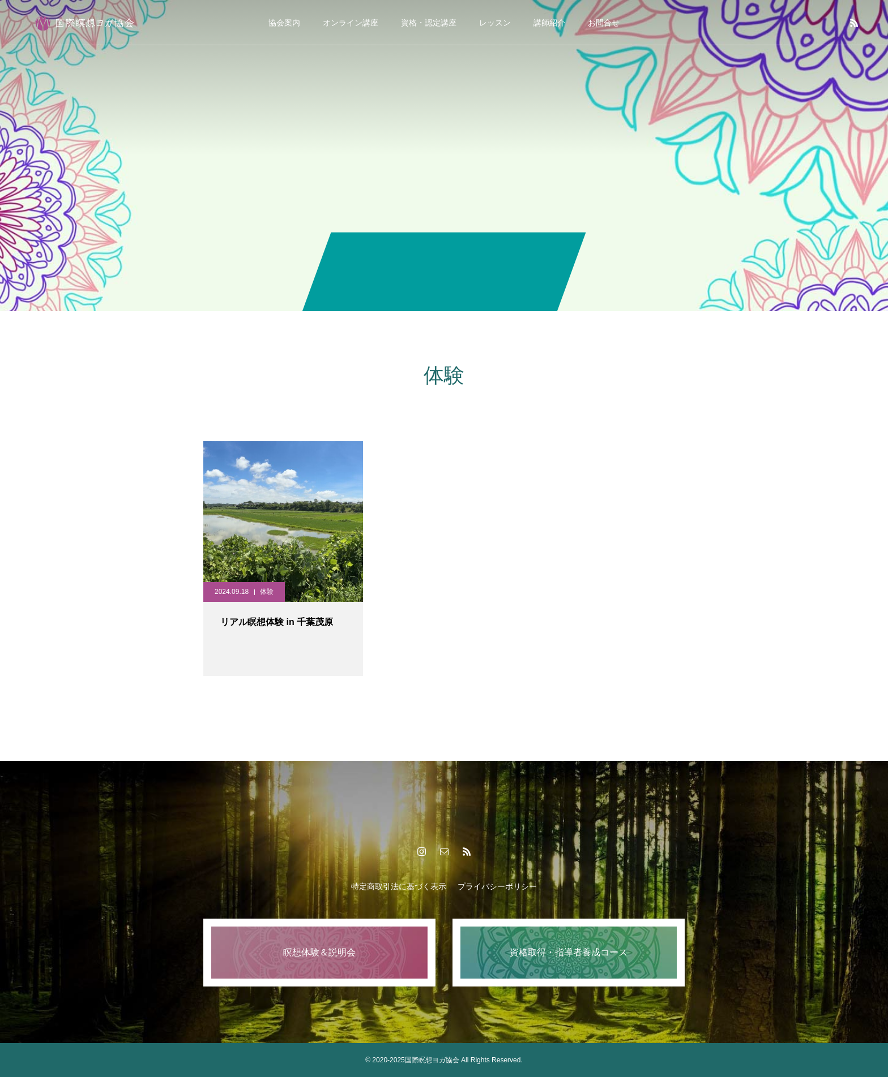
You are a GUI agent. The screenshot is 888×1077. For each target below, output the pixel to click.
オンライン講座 (350, 22)
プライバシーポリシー (497, 886)
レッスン (495, 22)
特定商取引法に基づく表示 (398, 886)
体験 (267, 592)
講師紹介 (549, 22)
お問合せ (604, 22)
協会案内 (284, 22)
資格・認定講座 (428, 22)
